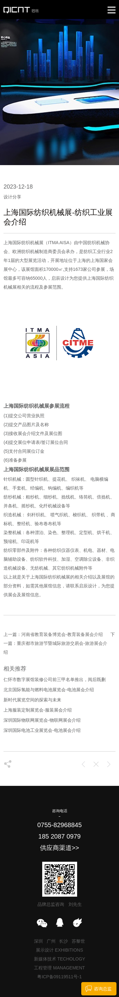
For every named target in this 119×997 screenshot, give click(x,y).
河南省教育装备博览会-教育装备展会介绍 (62, 634)
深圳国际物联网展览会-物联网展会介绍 (42, 720)
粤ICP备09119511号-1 (59, 976)
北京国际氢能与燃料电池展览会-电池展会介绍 (48, 689)
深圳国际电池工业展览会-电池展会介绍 (42, 730)
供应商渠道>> (59, 847)
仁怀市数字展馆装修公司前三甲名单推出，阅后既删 (54, 679)
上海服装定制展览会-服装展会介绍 (37, 710)
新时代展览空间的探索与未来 (32, 699)
